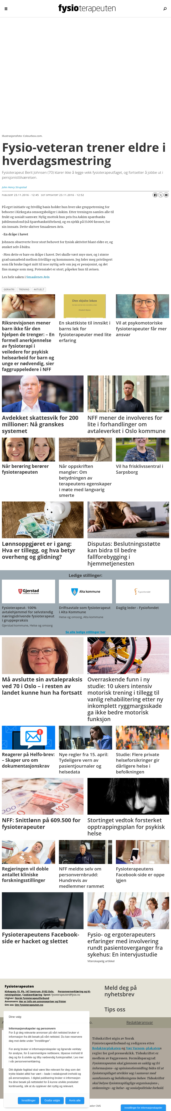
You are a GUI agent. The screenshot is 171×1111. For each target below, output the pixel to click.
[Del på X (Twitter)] (160, 194)
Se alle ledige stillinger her (85, 632)
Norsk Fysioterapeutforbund (32, 998)
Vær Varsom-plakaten (143, 1048)
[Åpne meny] (6, 9)
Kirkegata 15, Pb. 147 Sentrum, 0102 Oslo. (29, 991)
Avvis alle (75, 1100)
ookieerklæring (33, 994)
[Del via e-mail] (166, 194)
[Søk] (165, 9)
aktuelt (39, 289)
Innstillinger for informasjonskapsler (143, 1107)
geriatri (9, 289)
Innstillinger (28, 1100)
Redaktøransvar (139, 1022)
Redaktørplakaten (106, 1048)
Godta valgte (52, 1100)
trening (24, 289)
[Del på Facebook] (155, 194)
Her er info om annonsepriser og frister (42, 1001)
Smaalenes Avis (38, 277)
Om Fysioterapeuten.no (29, 1004)
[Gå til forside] (87, 8)
